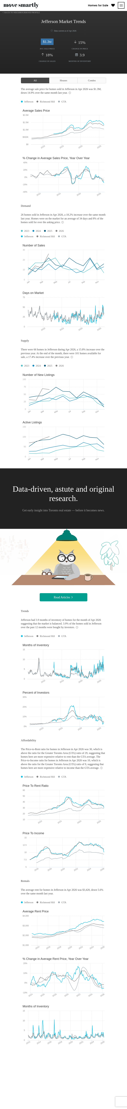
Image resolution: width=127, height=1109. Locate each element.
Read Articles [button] (63, 597)
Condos (92, 80)
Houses (63, 80)
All (35, 80)
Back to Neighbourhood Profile (22, 12)
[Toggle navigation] (121, 5)
